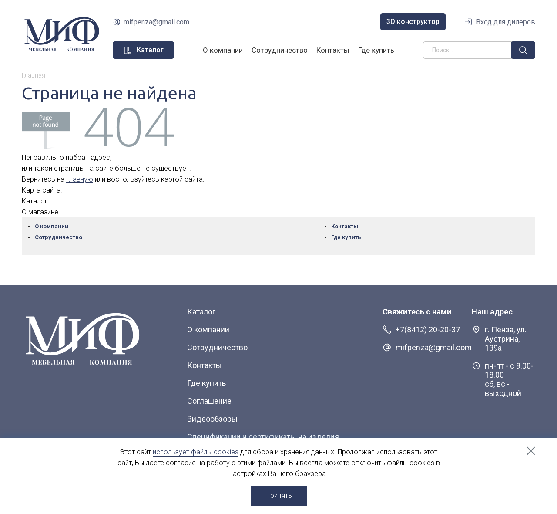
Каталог (201, 311)
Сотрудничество (280, 50)
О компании (223, 50)
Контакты (332, 50)
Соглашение (209, 401)
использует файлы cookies (195, 452)
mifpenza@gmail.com (156, 22)
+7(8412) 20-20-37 (428, 329)
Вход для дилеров (505, 22)
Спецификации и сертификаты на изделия (263, 436)
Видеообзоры (212, 418)
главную (79, 179)
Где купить (376, 50)
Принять (278, 495)
